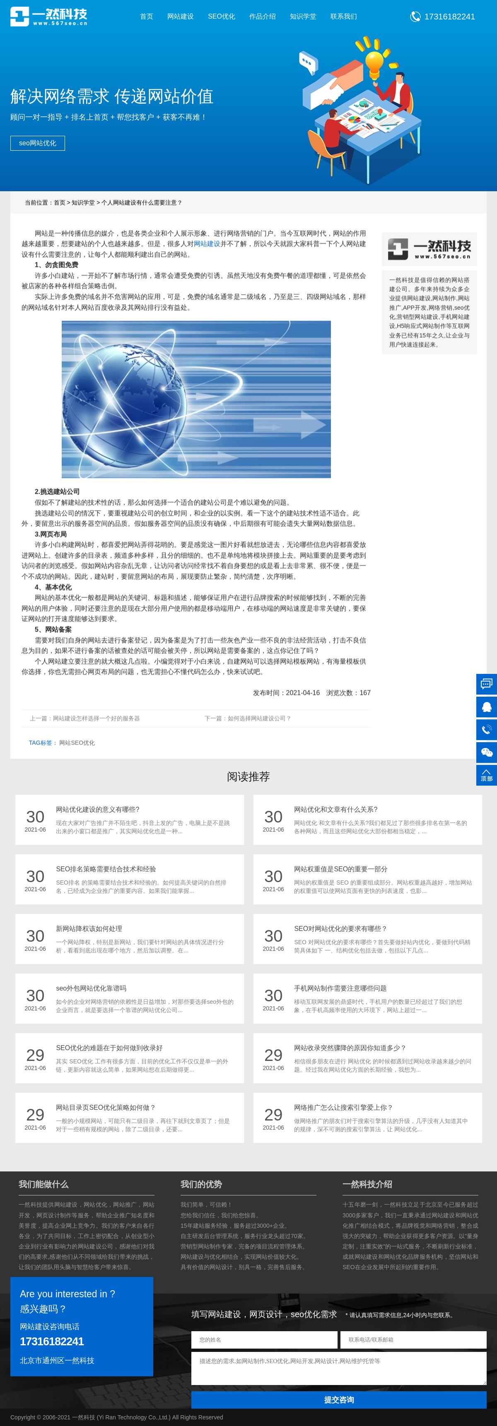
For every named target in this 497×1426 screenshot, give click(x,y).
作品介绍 (262, 16)
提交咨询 (339, 1400)
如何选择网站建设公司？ (260, 734)
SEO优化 (221, 16)
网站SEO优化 (77, 759)
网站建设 (180, 16)
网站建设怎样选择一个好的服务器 (96, 734)
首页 (146, 16)
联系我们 (344, 16)
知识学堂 (303, 16)
